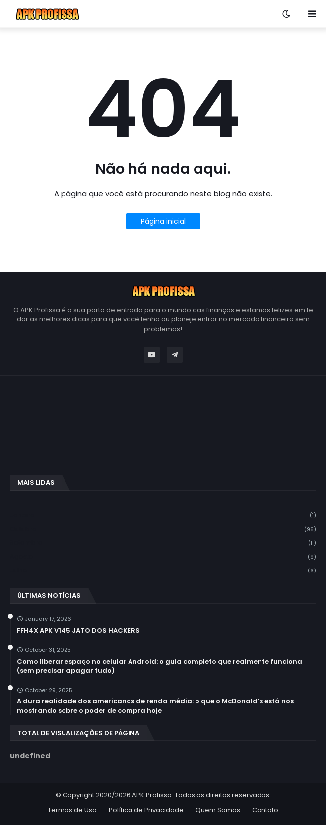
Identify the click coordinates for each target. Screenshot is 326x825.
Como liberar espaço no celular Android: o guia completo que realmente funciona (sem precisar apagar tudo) (159, 666)
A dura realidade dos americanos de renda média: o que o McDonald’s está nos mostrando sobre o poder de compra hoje (155, 706)
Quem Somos (218, 810)
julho (163, 570)
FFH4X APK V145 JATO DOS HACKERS (78, 630)
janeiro (163, 515)
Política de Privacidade (146, 810)
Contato (265, 810)
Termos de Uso (72, 810)
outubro (163, 529)
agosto (163, 557)
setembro (163, 543)
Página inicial (163, 221)
